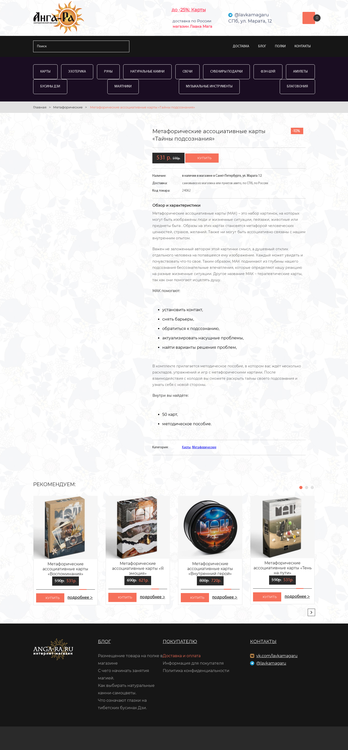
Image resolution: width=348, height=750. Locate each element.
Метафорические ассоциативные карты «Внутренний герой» (210, 568)
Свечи (187, 72)
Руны (108, 72)
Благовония (297, 86)
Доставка (241, 46)
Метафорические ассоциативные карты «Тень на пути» (283, 568)
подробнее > (80, 597)
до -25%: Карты (189, 10)
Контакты (303, 46)
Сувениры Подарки (226, 72)
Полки (280, 46)
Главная (39, 107)
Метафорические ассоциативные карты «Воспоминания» (65, 569)
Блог (262, 46)
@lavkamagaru (271, 663)
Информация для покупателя (193, 663)
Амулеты (300, 72)
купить (204, 158)
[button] (300, 487)
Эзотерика (77, 72)
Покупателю (180, 641)
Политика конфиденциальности (196, 670)
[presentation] (311, 612)
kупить (53, 598)
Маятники (123, 86)
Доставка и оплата (182, 655)
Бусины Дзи (50, 86)
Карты (45, 72)
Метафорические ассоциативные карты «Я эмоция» (138, 568)
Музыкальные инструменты (209, 86)
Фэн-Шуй (268, 72)
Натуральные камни (147, 72)
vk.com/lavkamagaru (277, 655)
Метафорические (68, 107)
